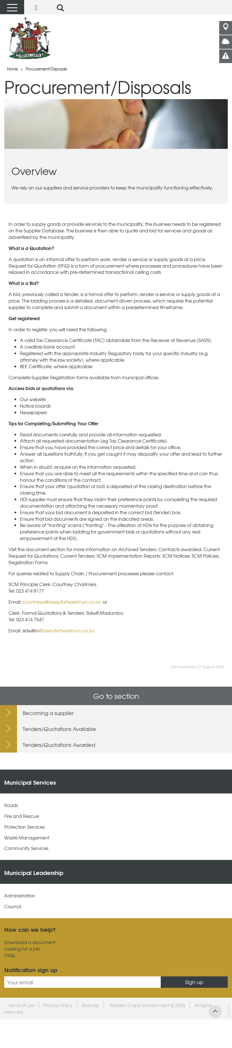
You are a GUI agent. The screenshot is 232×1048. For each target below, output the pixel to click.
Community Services (26, 848)
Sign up (194, 982)
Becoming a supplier (48, 713)
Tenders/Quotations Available (59, 729)
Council (12, 906)
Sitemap (90, 1005)
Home (12, 69)
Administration (19, 895)
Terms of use (21, 1005)
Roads (11, 805)
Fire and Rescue (21, 816)
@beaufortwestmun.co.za (66, 630)
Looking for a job (22, 948)
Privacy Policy (58, 1005)
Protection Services (24, 827)
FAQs (9, 955)
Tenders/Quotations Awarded (59, 745)
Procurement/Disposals (46, 69)
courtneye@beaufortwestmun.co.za (62, 601)
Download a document (29, 942)
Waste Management (26, 837)
